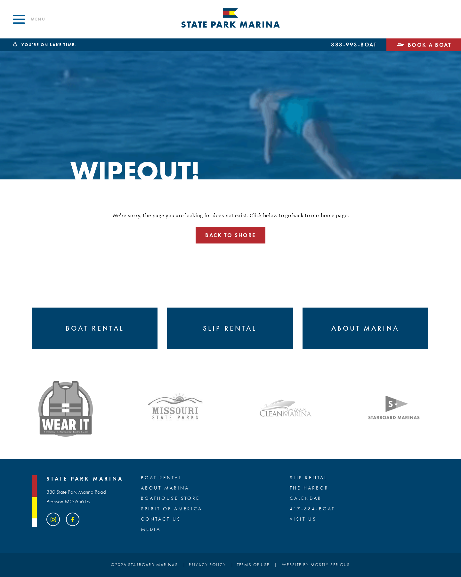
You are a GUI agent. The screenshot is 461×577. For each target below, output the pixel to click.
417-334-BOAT (312, 509)
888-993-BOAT (354, 45)
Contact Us (161, 519)
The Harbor (309, 488)
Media (151, 529)
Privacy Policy (207, 564)
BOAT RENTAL (161, 478)
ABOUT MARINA (165, 488)
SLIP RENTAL (308, 478)
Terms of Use (253, 564)
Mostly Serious (330, 564)
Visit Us (303, 519)
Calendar (306, 498)
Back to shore (230, 235)
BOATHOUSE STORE (170, 498)
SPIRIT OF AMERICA (171, 509)
